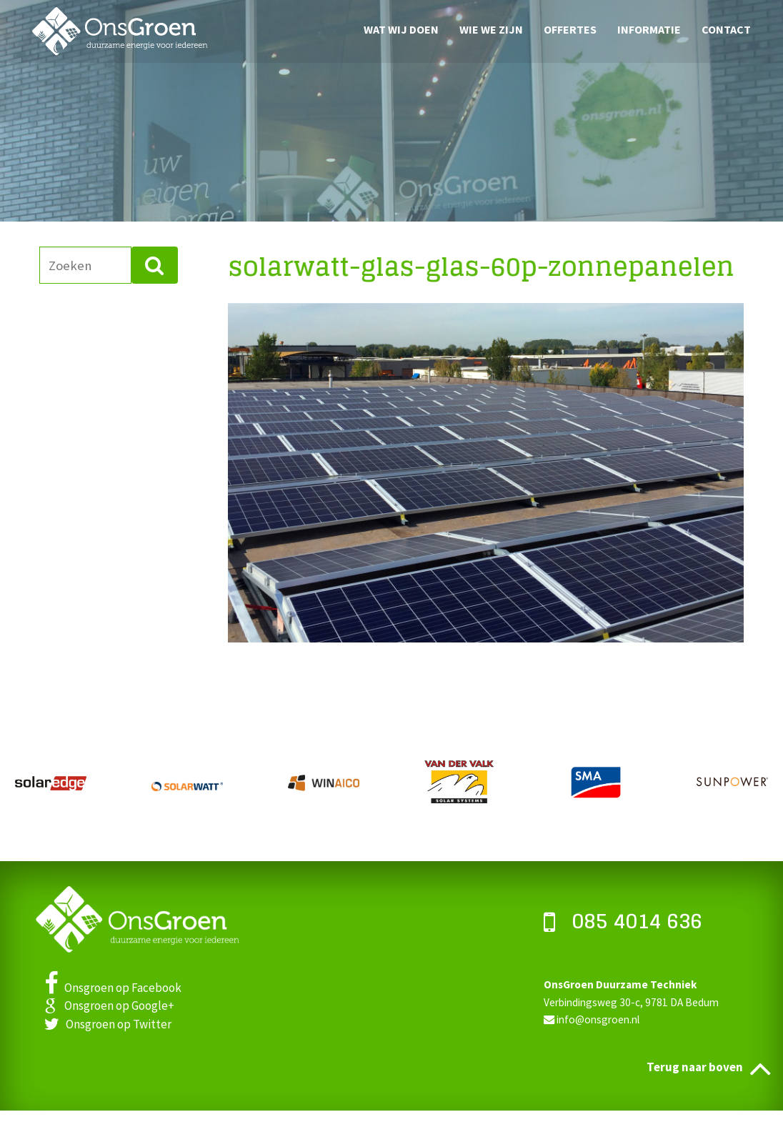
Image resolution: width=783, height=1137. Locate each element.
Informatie (649, 28)
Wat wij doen (401, 28)
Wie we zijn (491, 28)
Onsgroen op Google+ (109, 1005)
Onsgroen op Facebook (112, 988)
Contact (726, 28)
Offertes (570, 28)
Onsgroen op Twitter (107, 1024)
